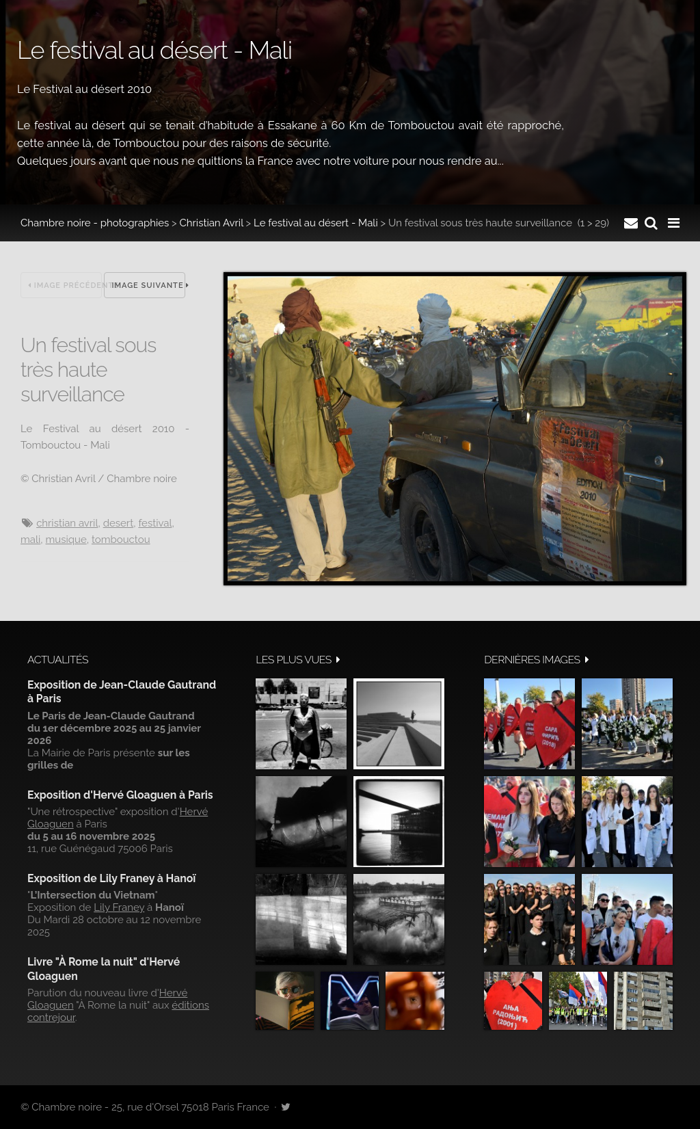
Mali (30, 539)
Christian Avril (211, 223)
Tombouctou (121, 539)
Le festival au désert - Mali (316, 223)
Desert (118, 523)
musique (66, 539)
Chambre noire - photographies (95, 223)
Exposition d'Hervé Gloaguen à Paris (120, 794)
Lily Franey (119, 907)
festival (155, 523)
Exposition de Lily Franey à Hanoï (111, 878)
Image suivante (148, 285)
